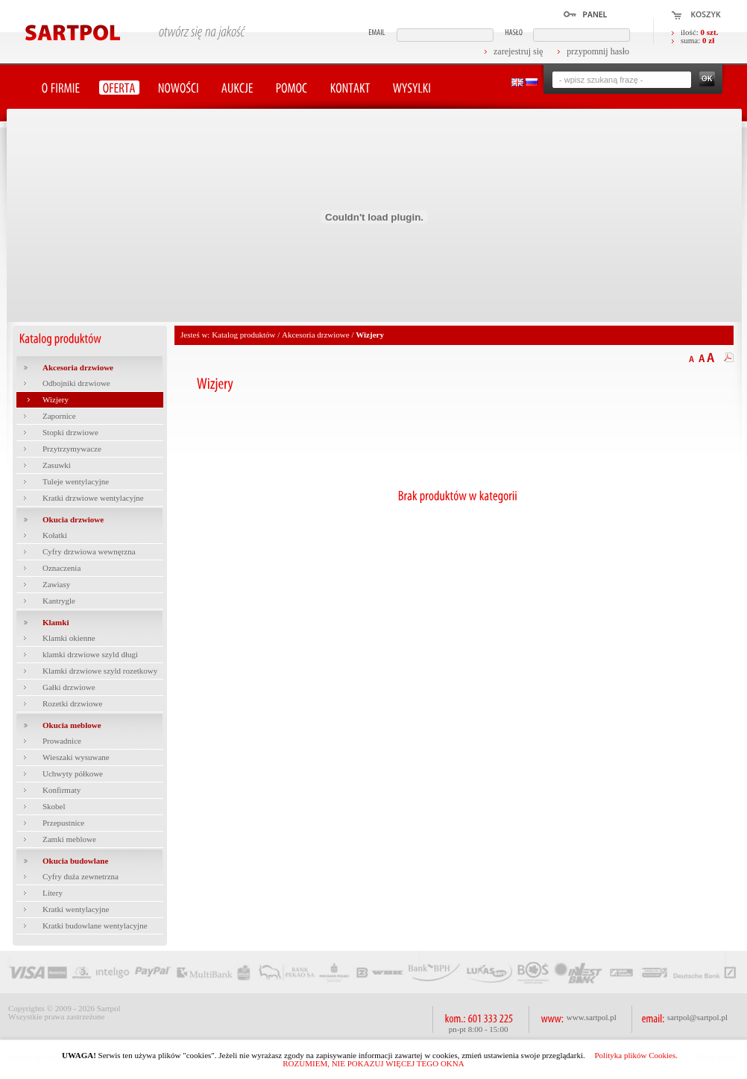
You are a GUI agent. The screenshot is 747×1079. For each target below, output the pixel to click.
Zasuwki (56, 465)
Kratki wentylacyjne (76, 909)
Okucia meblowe (71, 725)
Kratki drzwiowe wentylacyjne (93, 497)
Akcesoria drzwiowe (77, 367)
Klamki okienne (68, 637)
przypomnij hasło (598, 51)
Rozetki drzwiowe (72, 703)
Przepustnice (63, 822)
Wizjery (55, 399)
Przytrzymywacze (71, 448)
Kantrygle (58, 600)
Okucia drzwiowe (73, 519)
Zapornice (59, 415)
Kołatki (54, 535)
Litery (52, 892)
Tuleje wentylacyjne (75, 481)
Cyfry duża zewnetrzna (80, 876)
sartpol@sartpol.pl (697, 1017)
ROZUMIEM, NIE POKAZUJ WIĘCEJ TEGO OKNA (373, 1063)
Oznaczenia (61, 567)
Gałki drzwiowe (68, 687)
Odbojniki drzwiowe (76, 383)
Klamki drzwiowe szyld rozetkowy (99, 670)
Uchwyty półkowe (72, 773)
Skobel (54, 806)
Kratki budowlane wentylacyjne (95, 925)
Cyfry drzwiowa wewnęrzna (89, 551)
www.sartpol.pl (592, 1017)
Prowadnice (61, 740)
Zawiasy (56, 584)
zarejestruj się (518, 51)
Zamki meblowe (69, 839)
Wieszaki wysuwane (76, 757)
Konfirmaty (61, 789)
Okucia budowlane (75, 860)
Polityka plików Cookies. (636, 1055)
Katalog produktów (243, 334)
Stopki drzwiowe (70, 432)
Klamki (55, 622)
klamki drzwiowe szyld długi (90, 654)
